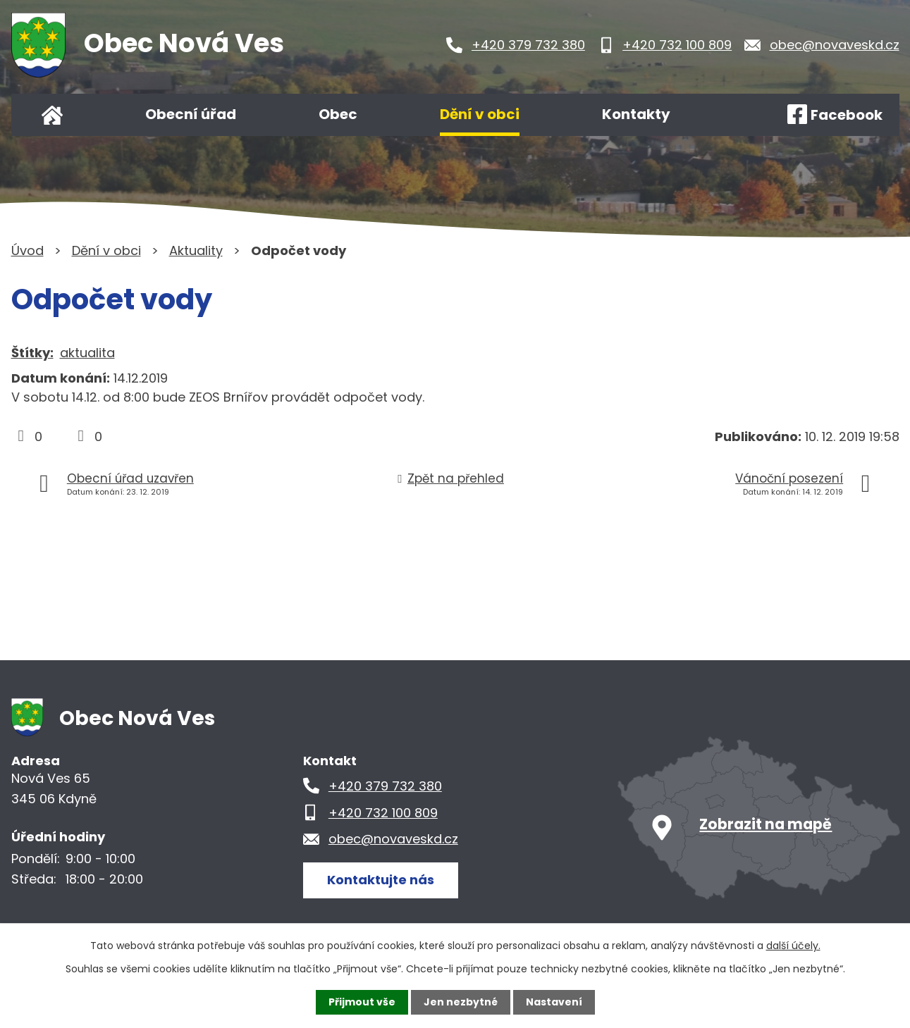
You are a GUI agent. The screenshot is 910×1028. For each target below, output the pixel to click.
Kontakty (636, 114)
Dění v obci (479, 114)
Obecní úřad (190, 114)
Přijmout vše (361, 1002)
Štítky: (32, 352)
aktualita (87, 352)
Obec (338, 114)
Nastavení (554, 1002)
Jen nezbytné (461, 1002)
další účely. (793, 946)
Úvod (52, 115)
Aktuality (196, 250)
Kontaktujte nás (380, 879)
